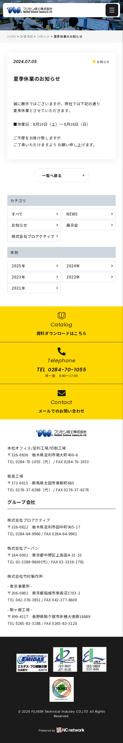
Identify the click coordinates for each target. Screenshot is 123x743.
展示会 (72, 225)
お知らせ (19, 225)
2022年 (73, 277)
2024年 (73, 265)
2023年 (18, 277)
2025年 (18, 265)
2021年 (18, 288)
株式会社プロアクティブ (33, 236)
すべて (17, 214)
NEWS (72, 214)
